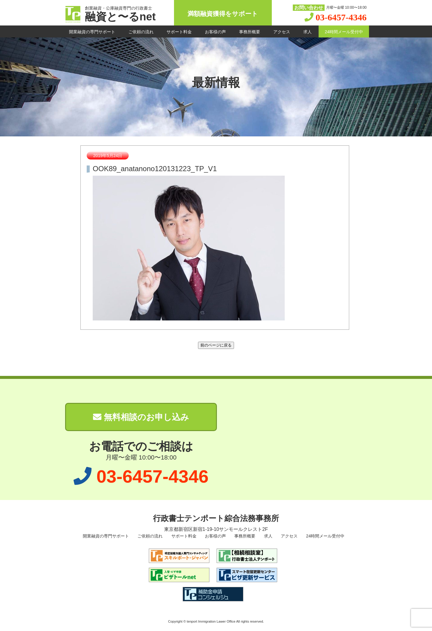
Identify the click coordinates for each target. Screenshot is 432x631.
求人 (307, 31)
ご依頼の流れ (141, 31)
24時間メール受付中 (344, 31)
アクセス (281, 31)
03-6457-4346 (341, 17)
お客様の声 (215, 31)
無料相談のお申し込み (141, 417)
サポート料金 (179, 31)
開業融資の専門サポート (92, 31)
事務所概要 (249, 31)
